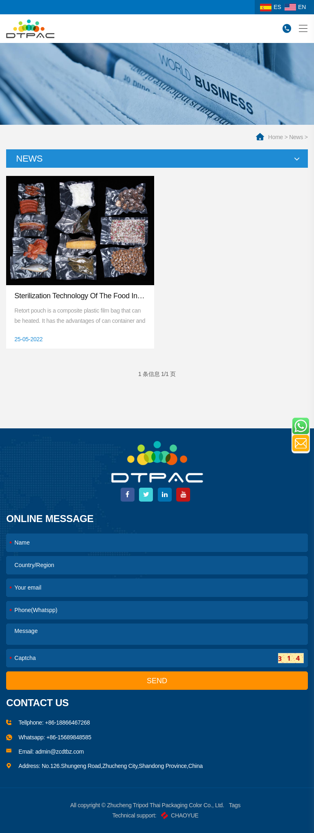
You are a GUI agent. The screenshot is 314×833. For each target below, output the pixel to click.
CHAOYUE (179, 815)
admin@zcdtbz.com (59, 751)
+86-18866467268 (67, 722)
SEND (157, 681)
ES (270, 7)
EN (295, 7)
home (275, 137)
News (296, 137)
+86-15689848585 (68, 737)
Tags (234, 805)
